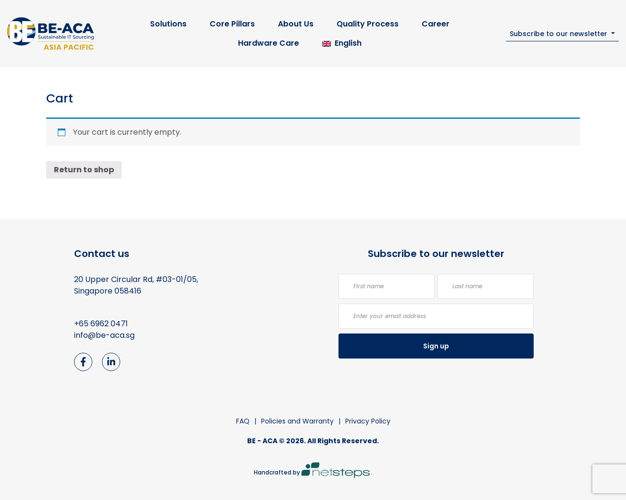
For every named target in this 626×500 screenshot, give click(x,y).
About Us (295, 23)
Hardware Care (268, 43)
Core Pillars (232, 23)
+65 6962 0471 (101, 323)
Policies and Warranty (297, 421)
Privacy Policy (367, 421)
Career (436, 23)
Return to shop (84, 169)
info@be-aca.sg (104, 335)
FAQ (243, 421)
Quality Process (368, 23)
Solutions (168, 23)
